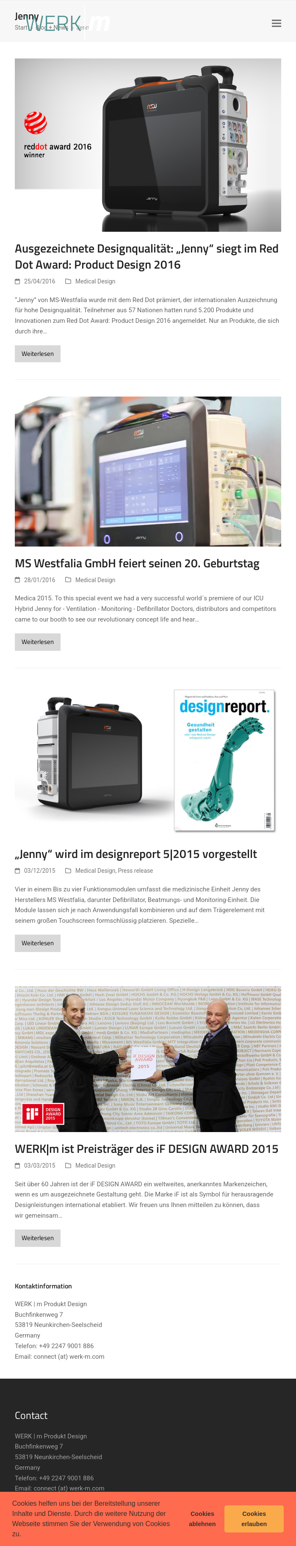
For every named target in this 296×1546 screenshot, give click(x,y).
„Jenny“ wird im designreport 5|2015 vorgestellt (136, 854)
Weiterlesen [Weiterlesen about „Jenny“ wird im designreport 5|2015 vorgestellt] (38, 943)
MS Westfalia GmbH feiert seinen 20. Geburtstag (137, 563)
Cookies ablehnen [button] (202, 1518)
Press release (135, 870)
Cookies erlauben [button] (254, 1518)
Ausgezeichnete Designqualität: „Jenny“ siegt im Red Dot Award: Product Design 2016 (147, 256)
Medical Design (95, 281)
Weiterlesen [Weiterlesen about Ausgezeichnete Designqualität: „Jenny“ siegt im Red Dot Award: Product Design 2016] (38, 353)
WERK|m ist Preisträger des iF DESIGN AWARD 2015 (147, 1148)
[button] (24, 1535)
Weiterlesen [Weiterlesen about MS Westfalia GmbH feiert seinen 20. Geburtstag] (38, 642)
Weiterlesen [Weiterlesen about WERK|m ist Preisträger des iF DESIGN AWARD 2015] (38, 1238)
